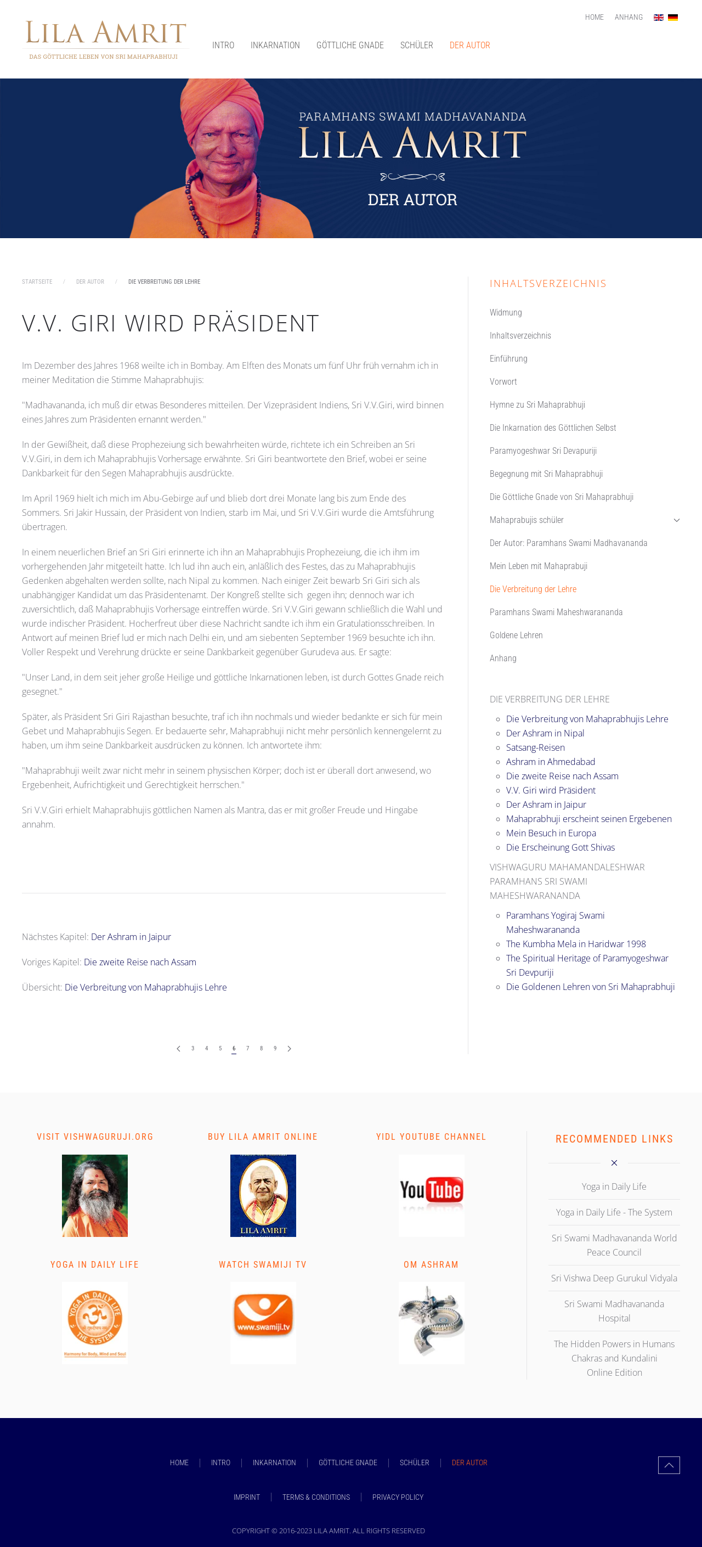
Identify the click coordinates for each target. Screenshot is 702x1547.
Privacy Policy (397, 1497)
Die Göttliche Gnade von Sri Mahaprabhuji (561, 497)
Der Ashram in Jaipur (131, 937)
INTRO (223, 45)
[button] (669, 1465)
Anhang (629, 17)
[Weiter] (289, 1049)
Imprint (247, 1497)
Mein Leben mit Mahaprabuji (538, 566)
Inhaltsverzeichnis (520, 335)
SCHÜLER (416, 45)
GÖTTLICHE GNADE (350, 45)
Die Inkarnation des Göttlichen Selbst (553, 428)
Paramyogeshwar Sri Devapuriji (543, 451)
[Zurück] (179, 1049)
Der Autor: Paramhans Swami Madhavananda (569, 543)
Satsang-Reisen (535, 747)
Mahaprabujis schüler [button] (585, 520)
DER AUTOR (470, 45)
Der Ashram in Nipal (545, 733)
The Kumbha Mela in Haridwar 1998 (576, 944)
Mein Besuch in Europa (551, 833)
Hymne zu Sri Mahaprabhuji (537, 405)
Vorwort (503, 381)
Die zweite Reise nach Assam (140, 962)
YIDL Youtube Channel (431, 1137)
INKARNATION (275, 45)
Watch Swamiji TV (263, 1264)
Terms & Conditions (316, 1497)
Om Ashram (431, 1264)
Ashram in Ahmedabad (551, 762)
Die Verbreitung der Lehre (533, 589)
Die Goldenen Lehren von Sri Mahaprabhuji (590, 987)
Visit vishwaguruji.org (95, 1137)
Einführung (509, 358)
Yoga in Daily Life (94, 1264)
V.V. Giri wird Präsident (171, 322)
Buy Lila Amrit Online (263, 1137)
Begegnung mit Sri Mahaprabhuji (546, 474)
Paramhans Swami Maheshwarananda (556, 612)
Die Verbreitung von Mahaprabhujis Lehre (146, 987)
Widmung (506, 312)
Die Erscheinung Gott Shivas (560, 847)
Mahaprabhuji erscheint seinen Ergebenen (589, 819)
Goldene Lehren (516, 635)
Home (594, 17)
